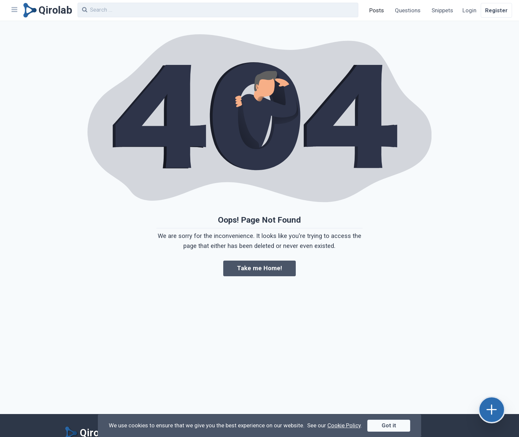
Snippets (442, 10)
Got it (389, 425)
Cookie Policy (344, 425)
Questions (408, 10)
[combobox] (218, 10)
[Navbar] (14, 10)
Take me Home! (259, 268)
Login (469, 10)
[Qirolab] (46, 10)
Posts (376, 10)
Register (496, 10)
